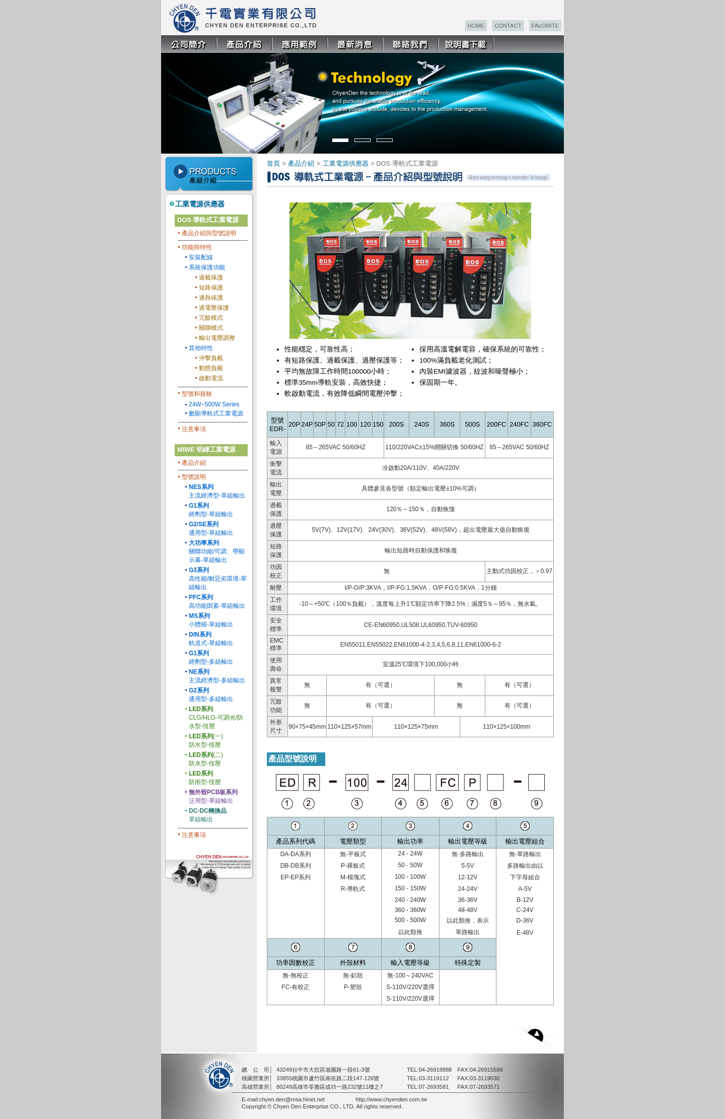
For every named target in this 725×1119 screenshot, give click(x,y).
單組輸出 (208, 815)
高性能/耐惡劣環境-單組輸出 (218, 579)
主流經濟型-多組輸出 (217, 676)
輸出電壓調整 (217, 337)
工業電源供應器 (200, 204)
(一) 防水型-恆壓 (206, 740)
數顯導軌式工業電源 (216, 413)
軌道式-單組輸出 (211, 639)
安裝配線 (201, 257)
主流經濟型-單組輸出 (217, 491)
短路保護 (211, 287)
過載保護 (211, 277)
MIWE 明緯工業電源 (206, 449)
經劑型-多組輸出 (211, 657)
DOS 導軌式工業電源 (208, 220)
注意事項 (194, 429)
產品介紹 (194, 462)
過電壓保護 (214, 307)
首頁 (273, 163)
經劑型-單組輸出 (211, 510)
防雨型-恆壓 (205, 778)
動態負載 (211, 368)
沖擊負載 (211, 358)
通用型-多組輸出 (211, 695)
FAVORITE (545, 26)
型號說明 (194, 476)
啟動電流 (211, 378)
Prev (175, 97)
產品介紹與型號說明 (209, 233)
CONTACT (507, 26)
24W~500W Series (214, 404)
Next (555, 97)
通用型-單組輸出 (211, 528)
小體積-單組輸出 (211, 620)
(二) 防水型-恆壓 (206, 759)
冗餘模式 (211, 317)
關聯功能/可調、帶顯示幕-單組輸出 (217, 551)
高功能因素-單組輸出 (217, 601)
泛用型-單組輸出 (213, 796)
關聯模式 (211, 327)
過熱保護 (211, 297)
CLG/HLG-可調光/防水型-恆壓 (216, 718)
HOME (476, 26)
